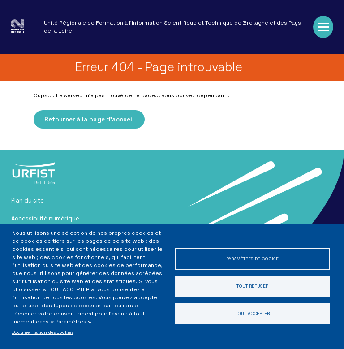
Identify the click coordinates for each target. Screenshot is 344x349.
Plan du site (27, 200)
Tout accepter (252, 313)
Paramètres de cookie (252, 259)
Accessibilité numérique (45, 218)
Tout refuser (252, 286)
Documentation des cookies (42, 332)
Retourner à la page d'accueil (89, 119)
